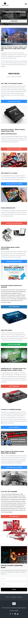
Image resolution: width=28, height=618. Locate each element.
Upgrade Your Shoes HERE (14, 149)
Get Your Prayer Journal (14, 101)
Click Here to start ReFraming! (14, 223)
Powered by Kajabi (14, 610)
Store (7, 597)
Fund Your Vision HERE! (14, 344)
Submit (14, 589)
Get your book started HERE (14, 261)
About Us (19, 597)
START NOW (14, 21)
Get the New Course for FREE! (14, 467)
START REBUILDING (14, 386)
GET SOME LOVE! (14, 516)
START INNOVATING (14, 306)
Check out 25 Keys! (14, 427)
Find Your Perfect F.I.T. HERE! (14, 183)
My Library (13, 597)
